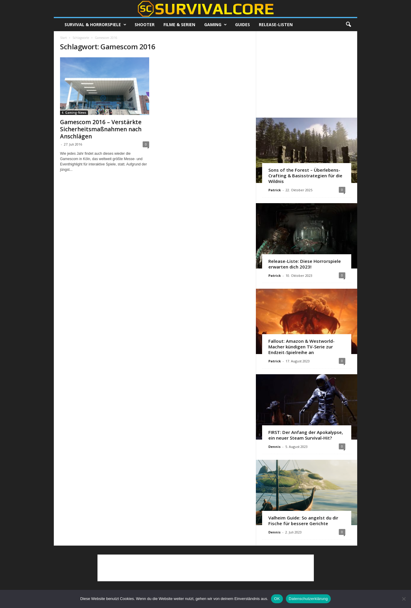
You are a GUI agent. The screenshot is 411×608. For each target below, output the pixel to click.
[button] (348, 24)
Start (63, 38)
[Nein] (404, 599)
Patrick (274, 190)
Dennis (274, 446)
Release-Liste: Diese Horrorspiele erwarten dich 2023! (304, 264)
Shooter (145, 24)
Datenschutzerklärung (308, 598)
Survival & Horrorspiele (95, 24)
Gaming (215, 24)
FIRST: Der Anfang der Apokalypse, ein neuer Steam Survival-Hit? (305, 435)
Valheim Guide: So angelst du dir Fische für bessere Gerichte (303, 520)
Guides (242, 24)
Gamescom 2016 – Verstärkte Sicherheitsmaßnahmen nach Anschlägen (100, 129)
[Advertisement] (306, 74)
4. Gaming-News (74, 112)
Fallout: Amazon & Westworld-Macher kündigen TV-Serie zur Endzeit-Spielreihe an (301, 346)
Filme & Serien (179, 24)
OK (277, 598)
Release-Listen (276, 24)
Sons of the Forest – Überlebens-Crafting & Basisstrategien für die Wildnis (305, 175)
